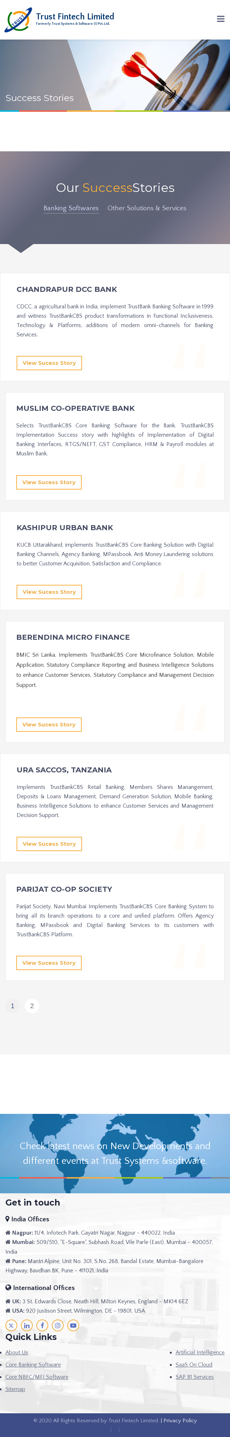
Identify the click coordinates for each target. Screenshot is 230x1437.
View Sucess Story (49, 362)
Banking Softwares (71, 208)
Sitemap (15, 1389)
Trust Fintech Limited (75, 17)
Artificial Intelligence (200, 1352)
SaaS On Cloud (194, 1365)
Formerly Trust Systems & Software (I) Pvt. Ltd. (73, 24)
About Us (16, 1352)
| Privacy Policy (178, 1421)
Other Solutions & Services (147, 208)
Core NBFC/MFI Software (36, 1377)
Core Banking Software (33, 1365)
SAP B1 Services (195, 1377)
